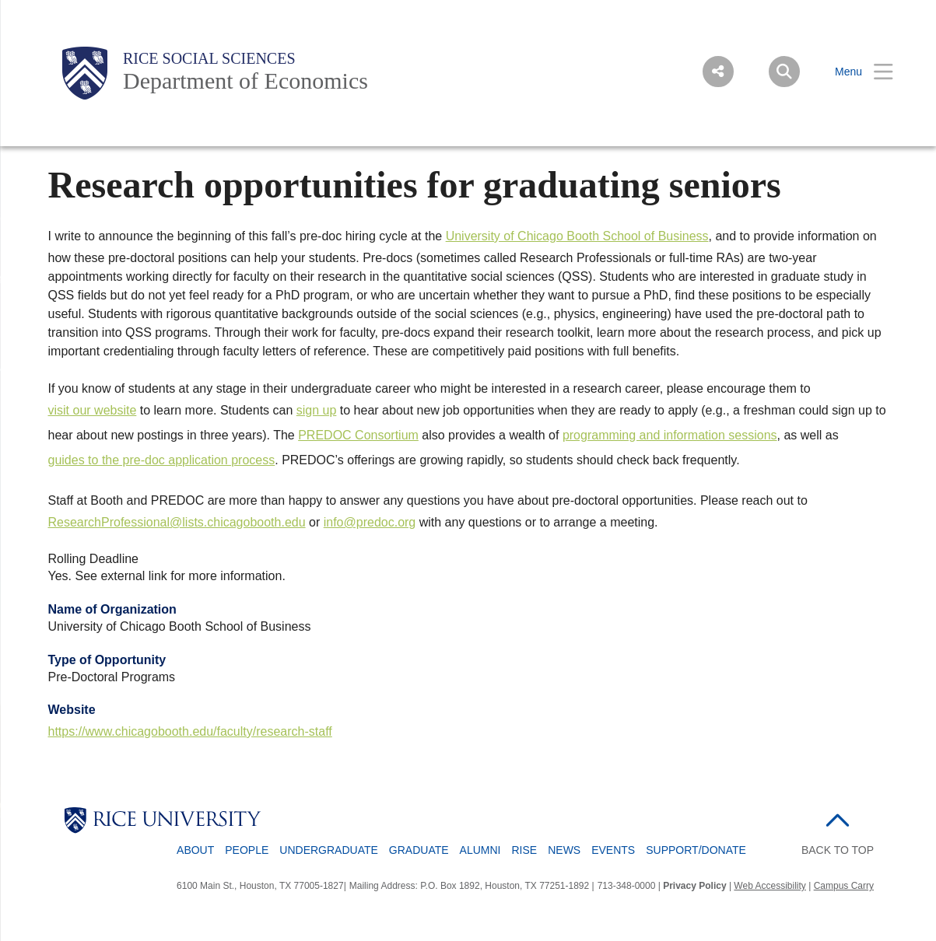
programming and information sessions (670, 435)
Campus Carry (844, 885)
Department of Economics (245, 80)
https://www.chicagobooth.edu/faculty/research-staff (190, 731)
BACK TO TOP (837, 850)
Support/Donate (696, 850)
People (246, 850)
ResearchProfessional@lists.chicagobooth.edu (177, 522)
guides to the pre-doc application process (161, 460)
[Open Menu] (854, 72)
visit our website (92, 410)
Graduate (419, 850)
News (564, 850)
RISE (525, 850)
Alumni (480, 850)
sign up (316, 410)
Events (613, 850)
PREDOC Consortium (358, 435)
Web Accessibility (769, 885)
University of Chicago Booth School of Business (577, 236)
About (195, 850)
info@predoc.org (370, 522)
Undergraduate (328, 850)
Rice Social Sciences (209, 58)
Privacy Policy (694, 885)
